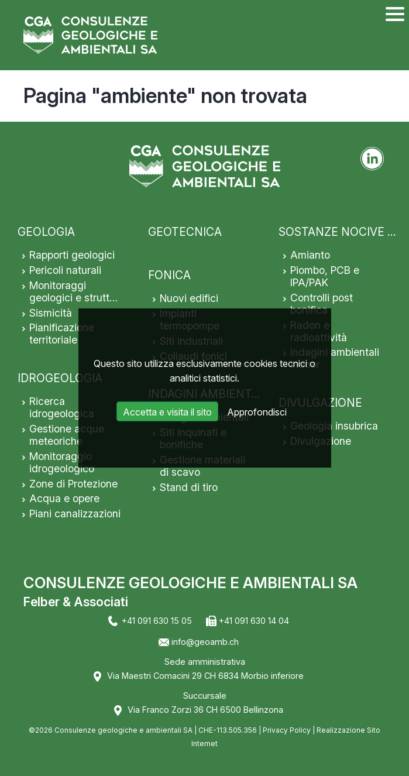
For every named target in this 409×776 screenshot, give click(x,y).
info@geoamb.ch (205, 642)
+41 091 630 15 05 (157, 621)
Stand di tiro (189, 487)
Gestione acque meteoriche (66, 435)
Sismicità (50, 313)
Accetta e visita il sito (167, 412)
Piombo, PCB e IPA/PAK (324, 276)
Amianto (310, 255)
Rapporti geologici (72, 255)
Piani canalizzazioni (75, 513)
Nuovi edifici (189, 298)
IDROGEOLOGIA (60, 378)
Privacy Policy (287, 730)
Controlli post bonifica (321, 303)
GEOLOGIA (46, 232)
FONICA (169, 275)
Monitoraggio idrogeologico (61, 462)
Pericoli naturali (65, 270)
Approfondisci (257, 412)
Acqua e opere (64, 498)
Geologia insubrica (334, 426)
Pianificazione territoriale (61, 333)
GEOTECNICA (185, 232)
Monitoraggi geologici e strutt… (73, 291)
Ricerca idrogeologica (61, 407)
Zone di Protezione (73, 484)
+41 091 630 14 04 (254, 621)
